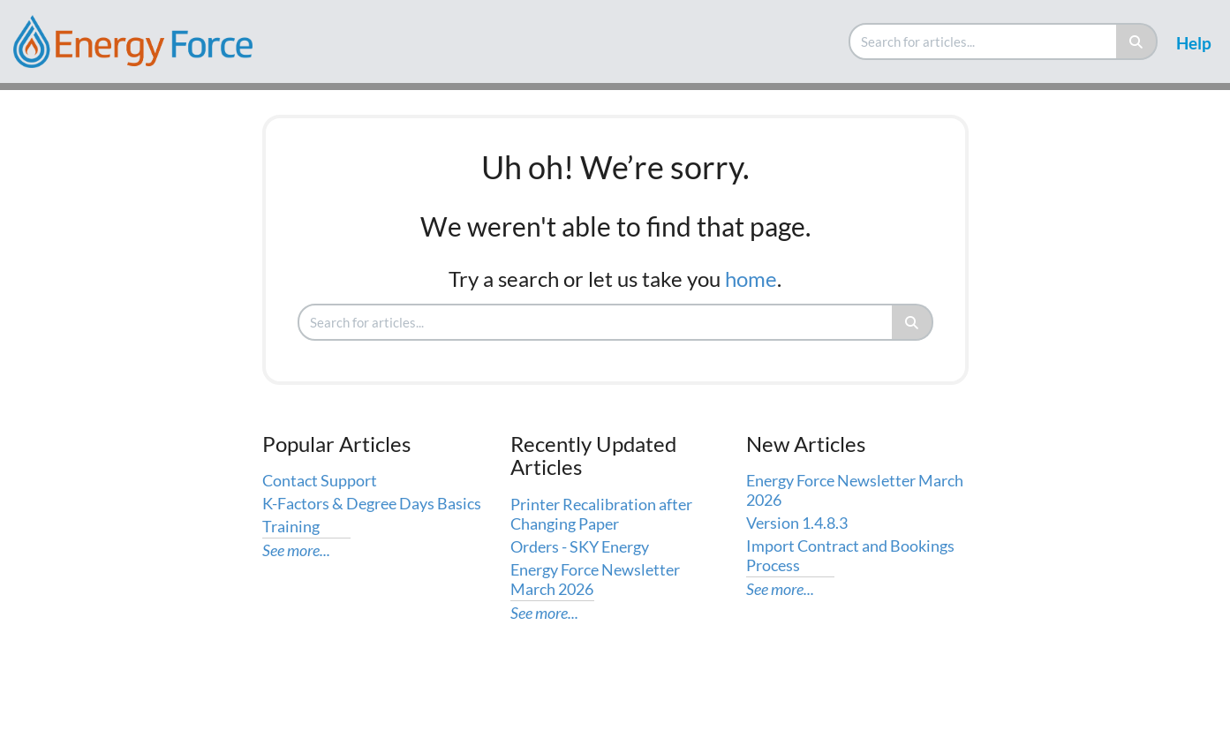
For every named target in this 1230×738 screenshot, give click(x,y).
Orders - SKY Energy (579, 546)
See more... (296, 550)
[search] (984, 41)
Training (291, 526)
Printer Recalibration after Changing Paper (601, 513)
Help (1193, 43)
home (751, 278)
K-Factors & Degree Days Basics (371, 503)
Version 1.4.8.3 (797, 522)
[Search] (1137, 41)
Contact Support (319, 480)
